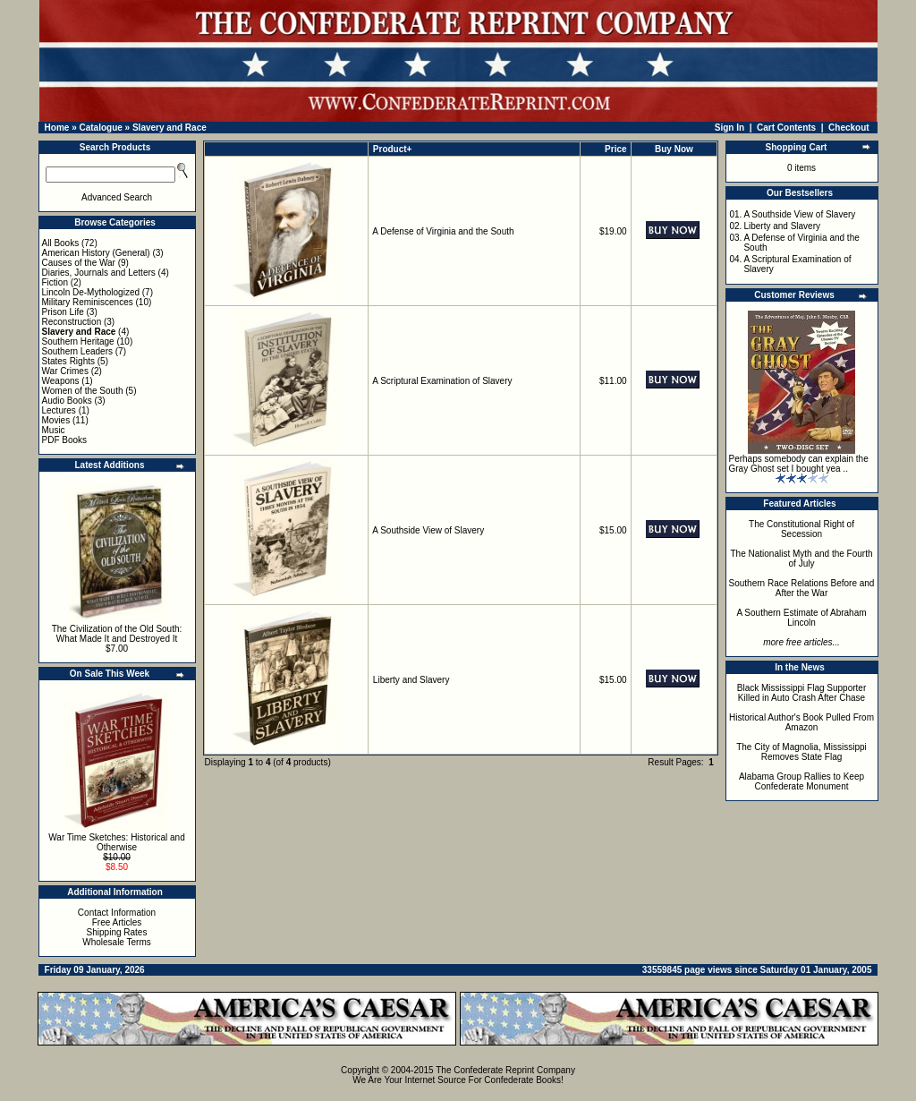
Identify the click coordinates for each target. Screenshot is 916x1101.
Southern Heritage (78, 341)
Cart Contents (786, 127)
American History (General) (96, 253)
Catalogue (100, 127)
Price (615, 149)
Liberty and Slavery (411, 680)
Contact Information (117, 913)
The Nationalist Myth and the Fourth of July (802, 558)
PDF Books (65, 440)
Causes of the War (78, 263)
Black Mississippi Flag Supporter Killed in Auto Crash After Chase (802, 693)
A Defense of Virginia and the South (442, 231)
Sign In (729, 127)
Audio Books (67, 400)
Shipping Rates (117, 932)
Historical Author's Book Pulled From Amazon (801, 722)
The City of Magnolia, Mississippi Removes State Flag (801, 752)
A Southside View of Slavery (428, 530)
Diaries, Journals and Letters (99, 272)
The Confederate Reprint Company (505, 1070)
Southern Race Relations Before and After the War (802, 588)
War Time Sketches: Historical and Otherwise (116, 842)
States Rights (68, 361)
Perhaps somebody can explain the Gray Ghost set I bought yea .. (799, 464)
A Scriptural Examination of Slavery (442, 381)
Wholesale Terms (116, 942)
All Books (61, 243)
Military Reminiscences (87, 302)
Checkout (848, 127)
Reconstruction (72, 322)
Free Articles (117, 922)
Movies (56, 420)
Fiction (55, 282)
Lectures (59, 410)
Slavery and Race (169, 127)
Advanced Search (116, 197)
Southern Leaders (78, 351)
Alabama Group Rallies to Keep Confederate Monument (801, 781)
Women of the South (82, 391)
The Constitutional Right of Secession (801, 529)
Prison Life (63, 312)
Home (57, 127)
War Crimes (65, 371)
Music (53, 430)
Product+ (392, 149)
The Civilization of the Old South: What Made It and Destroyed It (117, 634)
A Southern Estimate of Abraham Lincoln (801, 617)
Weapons (61, 381)
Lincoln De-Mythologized (91, 292)
